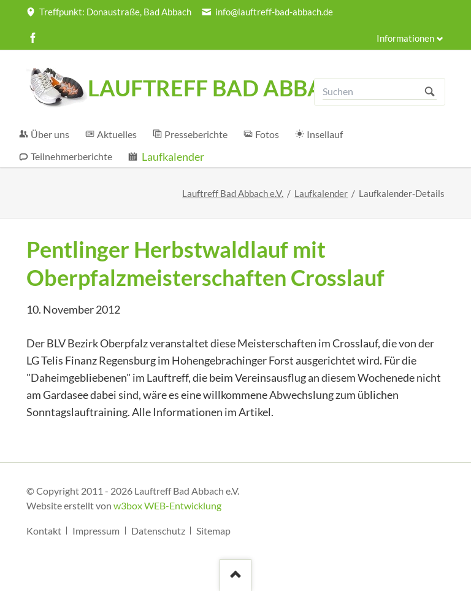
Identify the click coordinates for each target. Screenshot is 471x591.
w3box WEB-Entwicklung (167, 505)
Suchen (430, 92)
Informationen (405, 38)
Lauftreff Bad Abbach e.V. (232, 193)
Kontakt (43, 530)
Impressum (96, 530)
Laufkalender (321, 193)
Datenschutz (158, 530)
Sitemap (213, 530)
